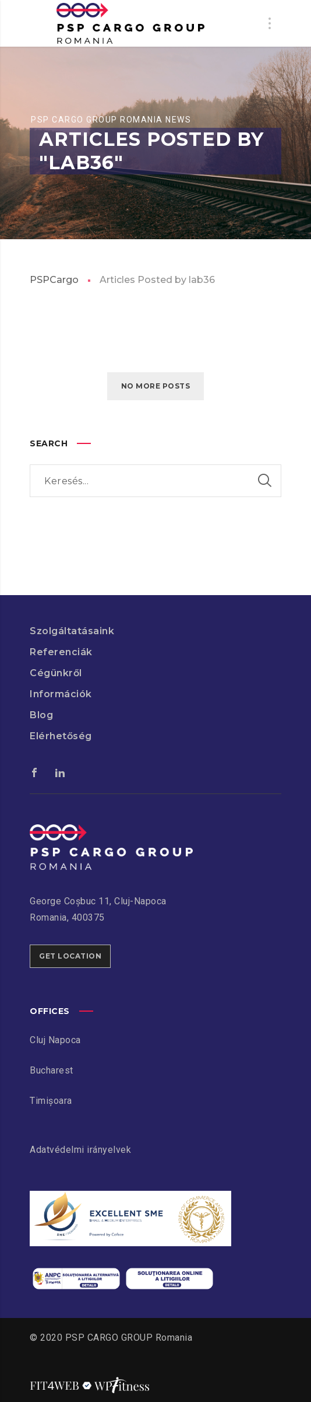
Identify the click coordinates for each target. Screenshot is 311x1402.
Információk (61, 694)
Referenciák (61, 652)
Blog (41, 715)
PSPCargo (54, 279)
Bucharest (51, 1070)
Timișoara (51, 1100)
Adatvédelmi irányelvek (80, 1149)
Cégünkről (56, 673)
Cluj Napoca (55, 1040)
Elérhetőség (61, 736)
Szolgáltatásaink (72, 631)
